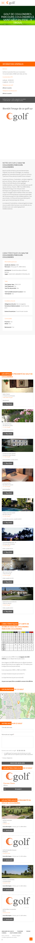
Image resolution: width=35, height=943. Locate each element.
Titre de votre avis (7, 727)
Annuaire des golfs (8, 931)
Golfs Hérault (6, 100)
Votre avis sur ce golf (8, 734)
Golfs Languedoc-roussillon (19, 99)
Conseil (4, 933)
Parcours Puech (9, 783)
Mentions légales (16, 935)
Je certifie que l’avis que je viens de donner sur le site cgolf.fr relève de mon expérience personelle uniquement (18, 754)
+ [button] (2, 695)
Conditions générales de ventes (9, 937)
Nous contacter (5, 935)
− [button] (2, 697)
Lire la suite (9, 830)
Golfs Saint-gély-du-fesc (17, 100)
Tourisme (20, 931)
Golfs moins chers (15, 933)
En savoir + (18, 789)
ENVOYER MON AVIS (17, 763)
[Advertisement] (17, 43)
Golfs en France (6, 99)
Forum (28, 931)
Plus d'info (9, 404)
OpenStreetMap (26, 718)
